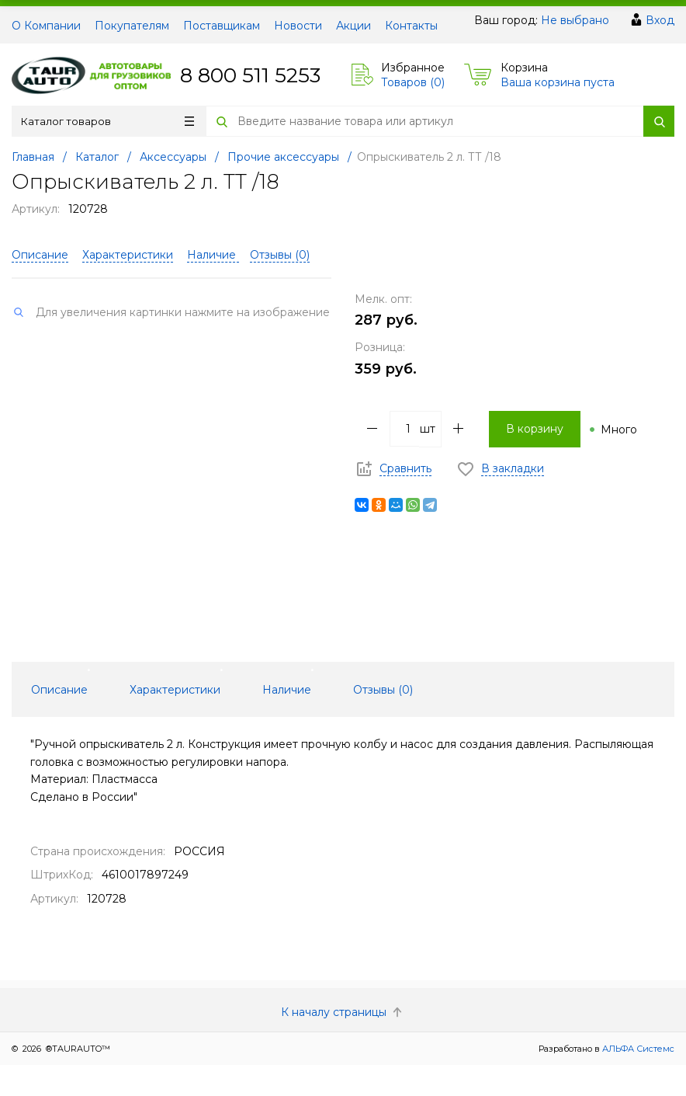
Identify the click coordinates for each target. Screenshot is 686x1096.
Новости (298, 26)
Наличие (213, 255)
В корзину (534, 429)
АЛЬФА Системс (637, 1048)
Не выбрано (575, 20)
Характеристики (127, 255)
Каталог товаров (107, 121)
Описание (40, 255)
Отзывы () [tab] (383, 690)
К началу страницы (343, 1012)
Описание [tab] (59, 690)
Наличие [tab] (286, 690)
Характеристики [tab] (175, 690)
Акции (353, 26)
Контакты (411, 26)
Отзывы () (280, 255)
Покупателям (132, 26)
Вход (660, 20)
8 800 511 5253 (250, 75)
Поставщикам (221, 26)
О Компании (46, 26)
